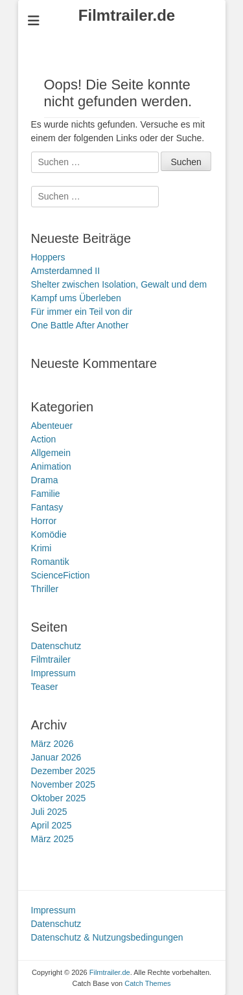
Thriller (45, 589)
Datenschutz (56, 646)
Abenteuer (52, 425)
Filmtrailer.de (126, 15)
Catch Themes (147, 983)
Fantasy (47, 507)
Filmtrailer (51, 659)
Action (43, 439)
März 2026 (52, 743)
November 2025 (63, 784)
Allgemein (51, 453)
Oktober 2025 (58, 798)
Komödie (49, 534)
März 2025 (52, 839)
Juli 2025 (49, 811)
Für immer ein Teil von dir (82, 311)
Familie (45, 493)
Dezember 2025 (63, 771)
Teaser (44, 686)
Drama (44, 480)
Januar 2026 (56, 757)
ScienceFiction (60, 575)
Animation (51, 466)
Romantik (50, 561)
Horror (44, 521)
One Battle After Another (80, 325)
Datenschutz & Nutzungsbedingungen (107, 937)
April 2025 (51, 825)
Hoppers (48, 257)
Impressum (53, 673)
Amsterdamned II (65, 271)
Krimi (41, 548)
